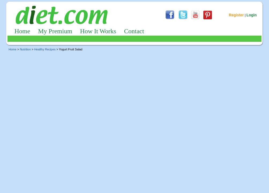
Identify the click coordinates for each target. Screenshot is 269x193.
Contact (134, 31)
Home (22, 31)
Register (236, 15)
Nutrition (25, 49)
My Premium (55, 31)
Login (251, 15)
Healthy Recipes (44, 49)
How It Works (98, 31)
